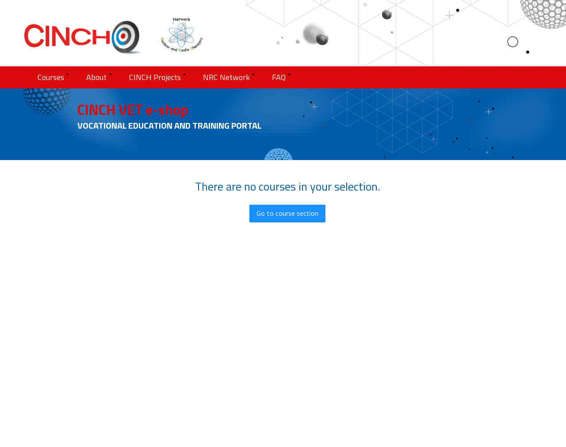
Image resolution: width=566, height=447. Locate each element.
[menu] (283, 77)
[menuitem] (53, 77)
